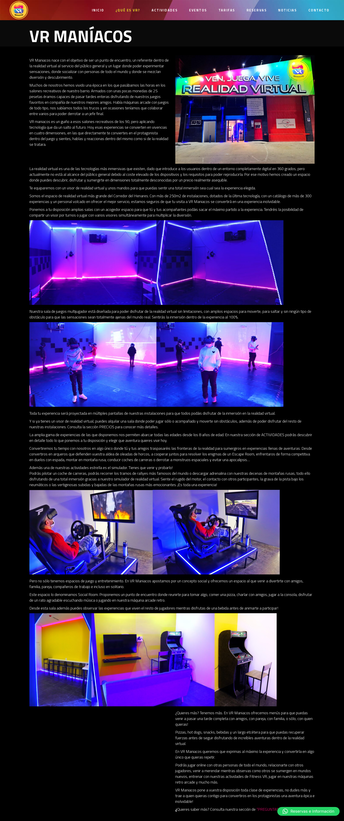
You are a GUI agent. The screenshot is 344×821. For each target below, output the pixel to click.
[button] (308, 811)
